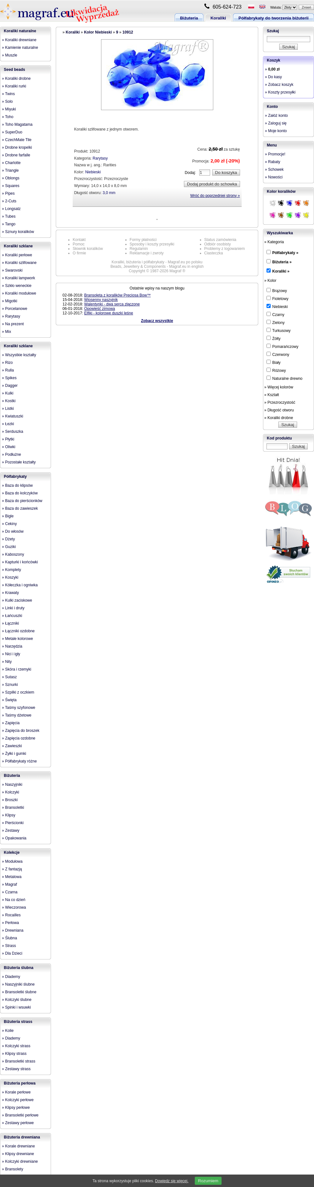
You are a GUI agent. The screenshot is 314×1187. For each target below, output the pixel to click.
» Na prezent (13, 324)
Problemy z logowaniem (224, 248)
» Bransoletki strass (18, 1061)
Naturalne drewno (285, 378)
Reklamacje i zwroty (147, 253)
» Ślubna (9, 938)
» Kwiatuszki (12, 416)
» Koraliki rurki (14, 86)
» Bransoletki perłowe (20, 1115)
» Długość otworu (279, 410)
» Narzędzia (12, 646)
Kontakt (79, 239)
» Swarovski (12, 270)
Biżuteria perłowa (19, 1083)
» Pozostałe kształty (19, 462)
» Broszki (10, 800)
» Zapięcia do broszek (20, 730)
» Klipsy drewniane (18, 1154)
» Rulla (8, 370)
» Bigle (8, 516)
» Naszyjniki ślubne (18, 984)
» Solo (7, 101)
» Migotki (9, 301)
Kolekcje (11, 852)
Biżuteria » (282, 262)
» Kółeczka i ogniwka (20, 585)
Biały (274, 362)
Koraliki (218, 18)
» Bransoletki (13, 807)
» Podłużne (11, 454)
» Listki (8, 408)
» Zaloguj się (276, 123)
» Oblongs (10, 178)
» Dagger (10, 385)
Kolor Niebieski (98, 32)
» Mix (6, 331)
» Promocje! (275, 154)
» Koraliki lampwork (18, 278)
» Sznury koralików (18, 231)
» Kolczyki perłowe (17, 1100)
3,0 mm (109, 193)
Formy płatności (143, 239)
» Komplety (11, 569)
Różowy (276, 370)
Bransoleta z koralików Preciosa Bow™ (117, 295)
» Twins (8, 94)
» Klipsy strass (14, 1053)
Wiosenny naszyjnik (101, 299)
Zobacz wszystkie (157, 321)
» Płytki (8, 439)
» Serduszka (12, 431)
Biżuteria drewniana (22, 1137)
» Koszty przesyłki (280, 92)
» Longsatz (11, 209)
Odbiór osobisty (217, 244)
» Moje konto (276, 131)
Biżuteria (189, 18)
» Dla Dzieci (12, 953)
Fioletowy (277, 298)
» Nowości (273, 177)
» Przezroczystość (279, 402)
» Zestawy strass (16, 1069)
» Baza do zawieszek (20, 508)
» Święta (9, 700)
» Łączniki (10, 623)
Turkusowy (279, 330)
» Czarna (10, 892)
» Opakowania (14, 838)
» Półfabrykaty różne (19, 761)
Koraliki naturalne (20, 31)
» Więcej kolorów (278, 387)
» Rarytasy (11, 316)
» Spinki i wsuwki (16, 1007)
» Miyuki (9, 109)
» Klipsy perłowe (16, 1107)
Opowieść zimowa (99, 308)
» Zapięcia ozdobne (18, 738)
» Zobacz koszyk (279, 84)
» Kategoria (274, 242)
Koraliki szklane (18, 246)
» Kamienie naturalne (20, 47)
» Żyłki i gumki (14, 753)
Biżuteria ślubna (18, 967)
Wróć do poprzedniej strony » (215, 195)
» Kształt (271, 395)
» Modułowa (12, 861)
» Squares (10, 186)
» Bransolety (12, 1169)
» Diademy (11, 976)
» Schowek (274, 169)
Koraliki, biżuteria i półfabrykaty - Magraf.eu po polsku (157, 262)
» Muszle (9, 55)
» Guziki (9, 547)
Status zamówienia (220, 239)
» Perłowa (10, 922)
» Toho (7, 117)
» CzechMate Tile (17, 140)
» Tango (9, 224)
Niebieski (93, 172)
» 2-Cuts (9, 201)
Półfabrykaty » (285, 253)
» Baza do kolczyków (20, 493)
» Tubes (9, 216)
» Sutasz (9, 677)
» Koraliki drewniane (19, 40)
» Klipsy (8, 815)
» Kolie (8, 1030)
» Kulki (7, 393)
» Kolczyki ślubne (17, 999)
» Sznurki (10, 684)
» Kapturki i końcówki (20, 562)
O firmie (79, 253)
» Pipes (8, 193)
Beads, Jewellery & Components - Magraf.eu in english (156, 266)
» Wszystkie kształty (19, 355)
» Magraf (9, 884)
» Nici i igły (11, 654)
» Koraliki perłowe (17, 255)
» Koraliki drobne (16, 78)
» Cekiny (9, 524)
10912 (127, 32)
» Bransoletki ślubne (19, 992)
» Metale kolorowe (17, 638)
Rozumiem (208, 1180)
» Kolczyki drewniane (20, 1161)
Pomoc (78, 244)
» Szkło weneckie (17, 285)
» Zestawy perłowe (18, 1123)
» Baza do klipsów (17, 485)
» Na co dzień (13, 900)
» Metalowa (11, 877)
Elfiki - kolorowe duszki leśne (108, 313)
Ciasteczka (213, 253)
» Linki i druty (13, 608)
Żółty (274, 338)
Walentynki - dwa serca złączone (112, 304)
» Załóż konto (276, 115)
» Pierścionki (13, 823)
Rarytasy (100, 158)
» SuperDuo (12, 132)
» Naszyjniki (12, 784)
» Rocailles (11, 915)
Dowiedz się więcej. (171, 1181)
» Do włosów (13, 531)
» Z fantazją (12, 869)
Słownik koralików (88, 248)
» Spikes (9, 378)
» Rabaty (272, 162)
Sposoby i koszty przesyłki (152, 244)
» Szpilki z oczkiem (18, 692)
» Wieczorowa (14, 907)
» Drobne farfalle (16, 155)
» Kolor (270, 280)
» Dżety (8, 539)
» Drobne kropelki (17, 147)
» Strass (9, 945)
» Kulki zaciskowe (17, 600)
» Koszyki (10, 577)
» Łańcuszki (12, 615)
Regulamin (139, 248)
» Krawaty (10, 592)
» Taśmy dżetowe (17, 715)
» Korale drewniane (18, 1146)
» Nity (7, 661)
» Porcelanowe (14, 308)
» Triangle (10, 170)
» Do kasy (273, 77)
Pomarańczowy (282, 346)
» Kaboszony (13, 554)
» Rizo (7, 362)
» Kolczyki (10, 792)
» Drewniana (12, 930)
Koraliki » (280, 271)
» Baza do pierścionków (22, 501)
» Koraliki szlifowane (19, 262)
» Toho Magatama (17, 124)
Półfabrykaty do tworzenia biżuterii (273, 18)
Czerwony (278, 354)
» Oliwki (8, 447)
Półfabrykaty (15, 476)
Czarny (275, 314)
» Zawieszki (12, 746)
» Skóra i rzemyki (16, 669)
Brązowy (277, 290)
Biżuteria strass (18, 1021)
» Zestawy (10, 830)
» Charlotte (11, 163)
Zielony (276, 322)
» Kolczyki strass (16, 1046)
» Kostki (9, 401)
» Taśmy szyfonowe (18, 707)
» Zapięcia (10, 723)
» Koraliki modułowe (19, 293)
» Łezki (8, 424)
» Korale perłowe (16, 1092)
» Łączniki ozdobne (18, 631)
